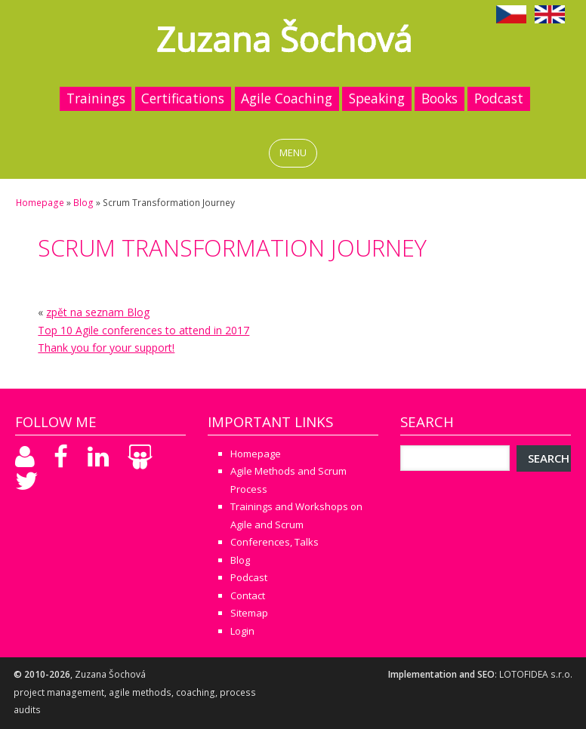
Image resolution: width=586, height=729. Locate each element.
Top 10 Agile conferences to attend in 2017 (143, 330)
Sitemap (249, 613)
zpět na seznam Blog (98, 312)
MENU (293, 152)
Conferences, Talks (274, 542)
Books (439, 98)
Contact (247, 595)
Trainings (95, 98)
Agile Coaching (286, 98)
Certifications (182, 98)
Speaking (377, 98)
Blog (83, 202)
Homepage (40, 202)
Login (242, 631)
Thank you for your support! (106, 347)
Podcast (498, 98)
